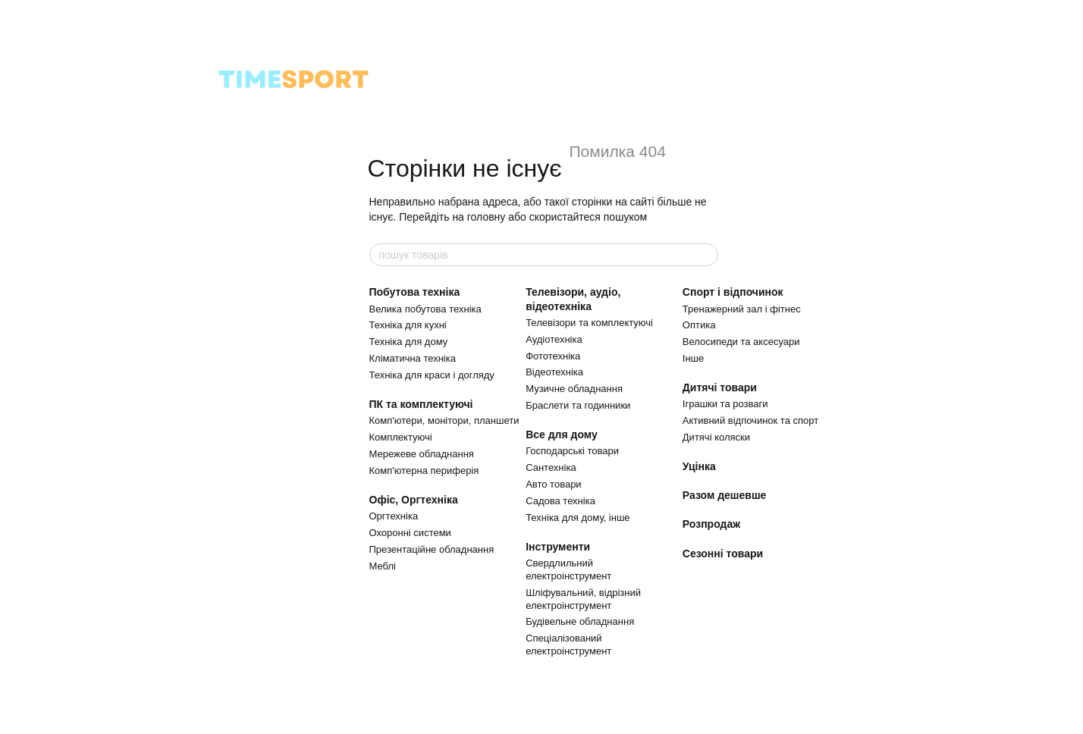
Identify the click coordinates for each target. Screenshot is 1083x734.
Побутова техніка (414, 292)
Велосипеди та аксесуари (741, 341)
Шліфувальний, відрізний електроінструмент (583, 599)
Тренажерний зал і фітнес (742, 309)
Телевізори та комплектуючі (589, 322)
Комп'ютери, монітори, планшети (444, 420)
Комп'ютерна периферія (424, 470)
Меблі (382, 566)
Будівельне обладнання (580, 621)
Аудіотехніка (554, 339)
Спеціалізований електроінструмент (568, 644)
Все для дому (562, 434)
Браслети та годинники (578, 405)
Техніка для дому (408, 341)
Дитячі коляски (716, 437)
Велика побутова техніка (425, 309)
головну (486, 217)
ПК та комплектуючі (421, 404)
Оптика (699, 325)
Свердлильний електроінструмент (568, 569)
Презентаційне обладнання (431, 549)
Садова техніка (560, 501)
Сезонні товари (723, 553)
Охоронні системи (410, 532)
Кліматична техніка (412, 358)
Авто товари (553, 484)
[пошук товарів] (706, 254)
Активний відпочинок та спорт (750, 420)
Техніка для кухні (408, 325)
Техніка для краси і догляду (431, 375)
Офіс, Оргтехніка (413, 500)
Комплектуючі (400, 437)
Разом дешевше (725, 495)
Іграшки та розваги (725, 403)
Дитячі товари (720, 387)
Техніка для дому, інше (577, 517)
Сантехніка (551, 467)
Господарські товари (572, 450)
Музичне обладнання (574, 388)
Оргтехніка (394, 516)
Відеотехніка (554, 372)
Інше (693, 358)
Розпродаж (711, 524)
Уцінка (699, 466)
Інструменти (558, 547)
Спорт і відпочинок (733, 292)
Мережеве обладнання (421, 454)
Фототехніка (553, 356)
